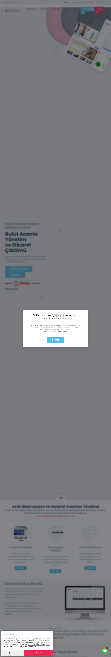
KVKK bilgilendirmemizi (36, 645)
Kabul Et (38, 653)
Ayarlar (12, 653)
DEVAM (55, 340)
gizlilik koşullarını (18, 646)
